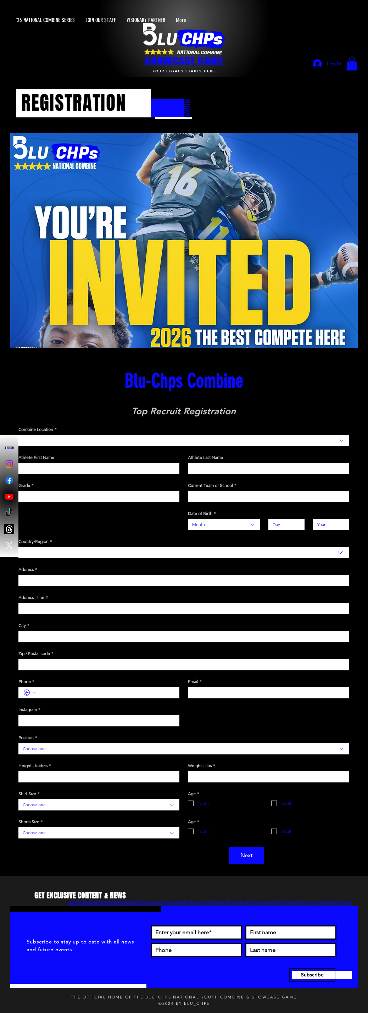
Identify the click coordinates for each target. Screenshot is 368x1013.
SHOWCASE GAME (184, 61)
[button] (352, 63)
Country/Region (35, 541)
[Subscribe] (312, 975)
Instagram (29, 709)
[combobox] (183, 440)
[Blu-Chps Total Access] (9, 448)
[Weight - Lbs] (266, 776)
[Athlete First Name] (96, 468)
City (23, 625)
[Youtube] (9, 497)
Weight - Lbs (201, 765)
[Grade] (96, 496)
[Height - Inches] (96, 776)
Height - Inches (34, 765)
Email (194, 681)
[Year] (329, 524)
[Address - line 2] (181, 608)
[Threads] (9, 529)
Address (27, 569)
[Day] (284, 524)
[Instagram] (9, 464)
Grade (25, 485)
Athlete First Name (36, 457)
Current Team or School (212, 485)
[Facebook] (9, 480)
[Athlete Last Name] (266, 468)
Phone (26, 681)
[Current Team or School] (266, 496)
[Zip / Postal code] (181, 664)
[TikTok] (9, 513)
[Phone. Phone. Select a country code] (30, 692)
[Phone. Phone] (106, 692)
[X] (9, 545)
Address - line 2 (33, 597)
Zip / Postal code (35, 653)
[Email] (266, 692)
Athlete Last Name (205, 457)
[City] (181, 636)
